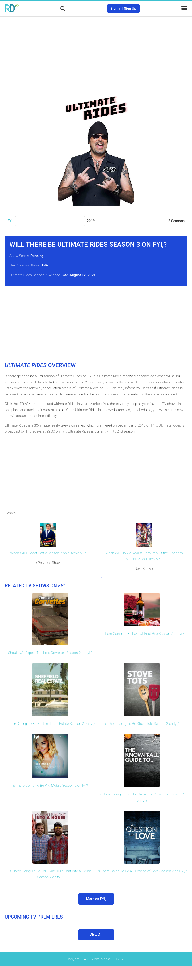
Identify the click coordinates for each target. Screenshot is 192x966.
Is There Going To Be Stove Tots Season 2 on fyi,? (142, 723)
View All (96, 935)
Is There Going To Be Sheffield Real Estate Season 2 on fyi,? (50, 723)
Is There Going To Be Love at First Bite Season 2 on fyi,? (142, 633)
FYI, (10, 221)
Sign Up (130, 8)
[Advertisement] (96, 50)
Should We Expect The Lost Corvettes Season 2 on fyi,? (50, 653)
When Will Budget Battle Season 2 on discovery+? (48, 553)
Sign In (116, 8)
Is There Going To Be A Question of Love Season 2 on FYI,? (142, 871)
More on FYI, (96, 899)
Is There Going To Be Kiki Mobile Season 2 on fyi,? (50, 785)
